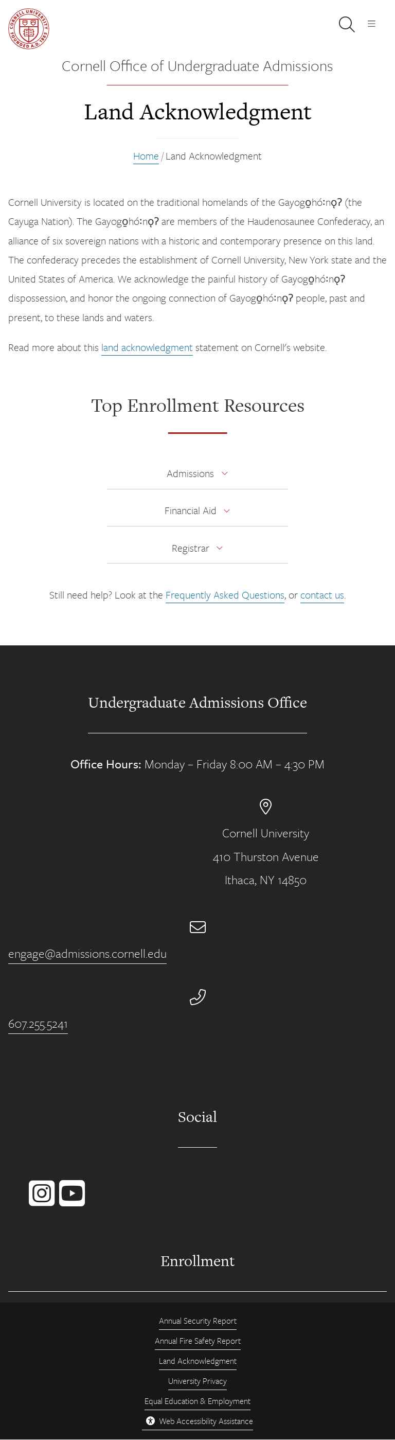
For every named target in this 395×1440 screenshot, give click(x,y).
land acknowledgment (147, 347)
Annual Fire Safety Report (198, 1340)
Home (146, 155)
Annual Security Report (198, 1320)
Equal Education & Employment (197, 1401)
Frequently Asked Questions (225, 594)
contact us (322, 594)
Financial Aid (191, 510)
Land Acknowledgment (198, 1361)
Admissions (190, 473)
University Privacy (197, 1381)
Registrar (190, 547)
